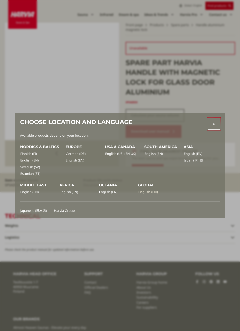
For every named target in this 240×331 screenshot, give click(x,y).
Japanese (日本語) (33, 210)
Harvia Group (64, 210)
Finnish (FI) (28, 153)
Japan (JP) (193, 160)
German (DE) (76, 153)
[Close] (214, 124)
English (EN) (29, 160)
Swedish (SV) (30, 167)
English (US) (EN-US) (120, 153)
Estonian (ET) (30, 173)
